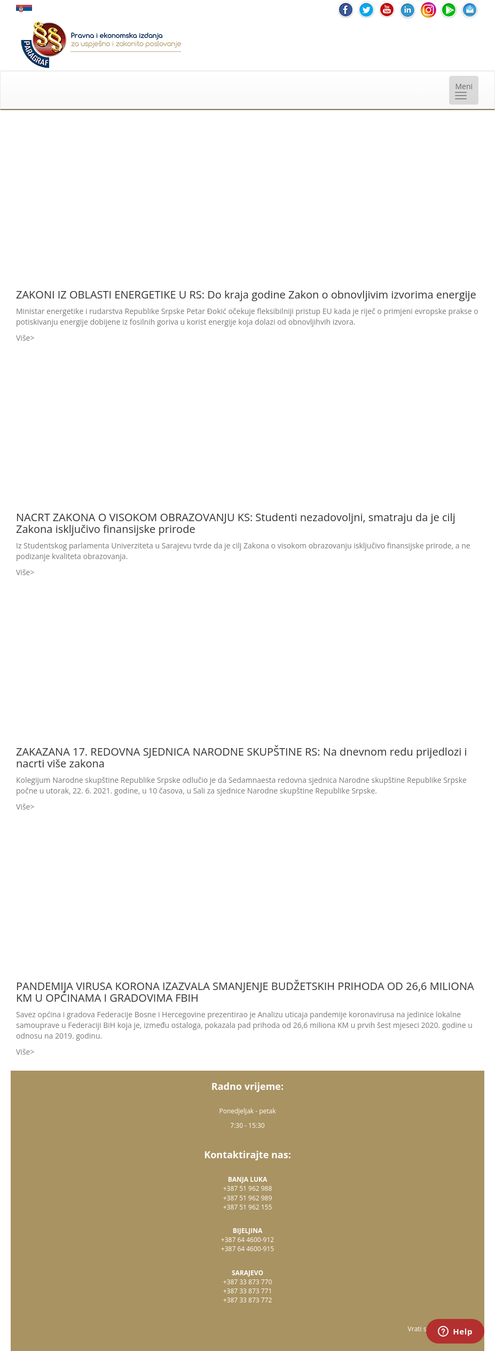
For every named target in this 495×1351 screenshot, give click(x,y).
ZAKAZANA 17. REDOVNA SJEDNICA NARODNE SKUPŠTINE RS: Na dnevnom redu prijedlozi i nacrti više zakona (241, 757)
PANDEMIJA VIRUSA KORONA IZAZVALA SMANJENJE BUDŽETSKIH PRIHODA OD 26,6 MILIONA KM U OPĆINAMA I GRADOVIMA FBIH (245, 992)
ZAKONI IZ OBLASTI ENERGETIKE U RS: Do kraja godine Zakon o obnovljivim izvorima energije (246, 294)
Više (23, 338)
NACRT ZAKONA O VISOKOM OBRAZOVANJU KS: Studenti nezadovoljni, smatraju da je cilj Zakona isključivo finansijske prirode (235, 523)
